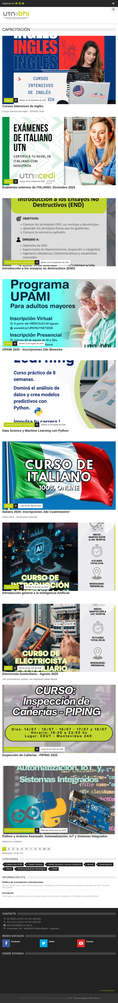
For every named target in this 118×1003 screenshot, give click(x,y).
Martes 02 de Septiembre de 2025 (55, 262)
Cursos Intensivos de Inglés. (23, 106)
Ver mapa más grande (107, 990)
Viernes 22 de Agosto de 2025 (31, 344)
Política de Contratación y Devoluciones (22, 882)
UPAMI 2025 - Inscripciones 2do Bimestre (32, 349)
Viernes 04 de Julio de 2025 (30, 668)
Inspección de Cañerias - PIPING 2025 (29, 755)
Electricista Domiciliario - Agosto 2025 (30, 674)
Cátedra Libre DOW (14, 864)
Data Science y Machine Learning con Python (35, 430)
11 (49, 849)
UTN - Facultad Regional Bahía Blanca (84, 998)
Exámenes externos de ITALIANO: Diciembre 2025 (38, 187)
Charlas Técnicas (35, 864)
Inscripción (8, 893)
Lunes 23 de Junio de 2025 (52, 749)
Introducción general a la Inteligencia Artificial (35, 593)
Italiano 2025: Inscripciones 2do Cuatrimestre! (36, 511)
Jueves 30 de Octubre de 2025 (32, 181)
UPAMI (8, 344)
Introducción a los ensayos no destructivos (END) (38, 268)
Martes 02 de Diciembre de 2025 (33, 100)
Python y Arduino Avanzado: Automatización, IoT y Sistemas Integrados (54, 836)
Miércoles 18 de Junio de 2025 (53, 830)
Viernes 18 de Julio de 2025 (36, 587)
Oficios (8, 668)
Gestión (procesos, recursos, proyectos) (64, 864)
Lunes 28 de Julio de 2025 (30, 506)
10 (44, 849)
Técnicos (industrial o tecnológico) (19, 262)
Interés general (11, 587)
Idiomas (8, 100)
